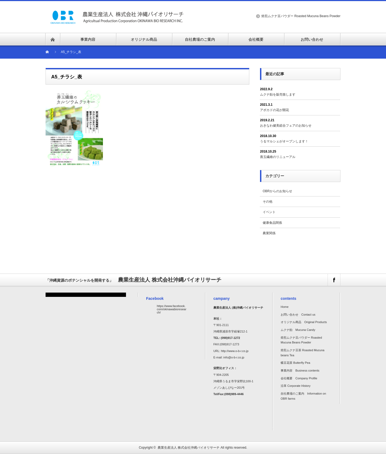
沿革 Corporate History (295, 385)
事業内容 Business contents (300, 370)
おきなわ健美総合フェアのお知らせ (285, 125)
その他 (267, 201)
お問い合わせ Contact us (298, 314)
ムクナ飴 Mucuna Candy (298, 329)
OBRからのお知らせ (277, 191)
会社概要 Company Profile (299, 378)
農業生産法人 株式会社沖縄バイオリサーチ (189, 447)
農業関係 (269, 233)
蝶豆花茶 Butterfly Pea (295, 362)
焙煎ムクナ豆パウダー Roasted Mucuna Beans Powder (300, 16)
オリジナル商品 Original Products (304, 322)
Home (284, 306)
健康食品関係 (272, 223)
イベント (269, 212)
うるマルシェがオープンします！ (284, 141)
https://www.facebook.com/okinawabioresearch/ (171, 309)
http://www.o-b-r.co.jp (234, 351)
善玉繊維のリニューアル (277, 157)
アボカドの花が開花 (274, 110)
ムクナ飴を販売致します (277, 94)
